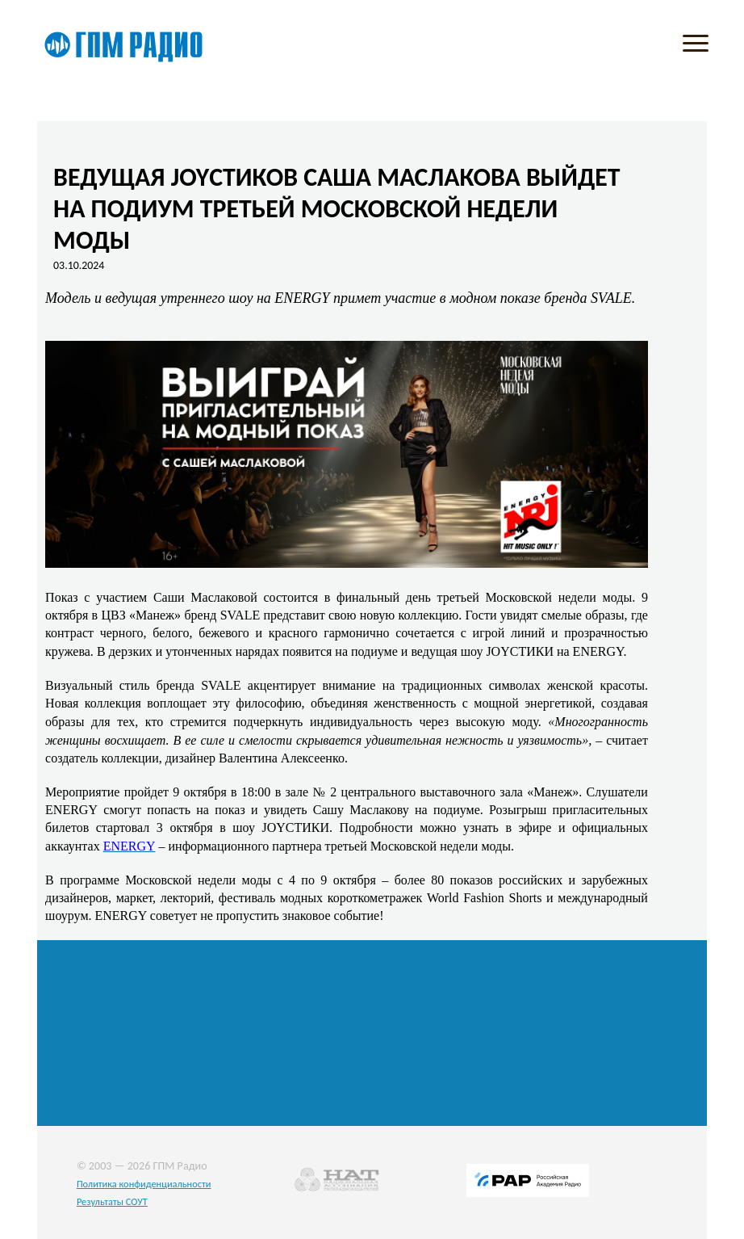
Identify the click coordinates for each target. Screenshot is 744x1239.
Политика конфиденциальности (144, 1184)
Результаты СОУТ (112, 1201)
